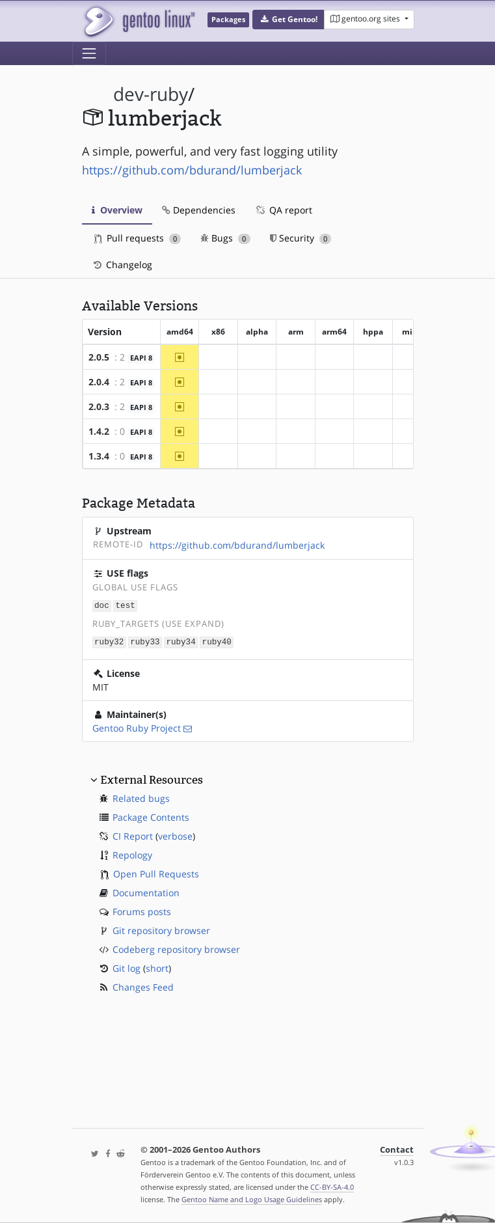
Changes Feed (143, 986)
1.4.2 (98, 431)
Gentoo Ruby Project (136, 727)
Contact (397, 1149)
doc (101, 605)
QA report (283, 210)
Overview (117, 210)
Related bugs (141, 797)
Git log (126, 967)
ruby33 (144, 640)
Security (301, 238)
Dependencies (198, 210)
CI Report (133, 835)
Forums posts (142, 910)
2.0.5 (98, 357)
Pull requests (137, 238)
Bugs (225, 238)
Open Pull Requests (156, 872)
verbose (175, 835)
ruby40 (217, 640)
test (125, 605)
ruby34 (180, 640)
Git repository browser (161, 929)
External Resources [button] (151, 778)
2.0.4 (98, 382)
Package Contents (151, 816)
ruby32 (109, 640)
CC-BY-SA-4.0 (332, 1187)
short (157, 967)
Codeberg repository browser (176, 948)
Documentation (146, 891)
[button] (288, 19)
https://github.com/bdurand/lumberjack (192, 170)
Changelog (122, 264)
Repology (132, 853)
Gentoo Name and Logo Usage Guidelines (251, 1199)
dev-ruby (150, 94)
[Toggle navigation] (89, 53)
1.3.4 (98, 456)
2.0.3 (98, 406)
